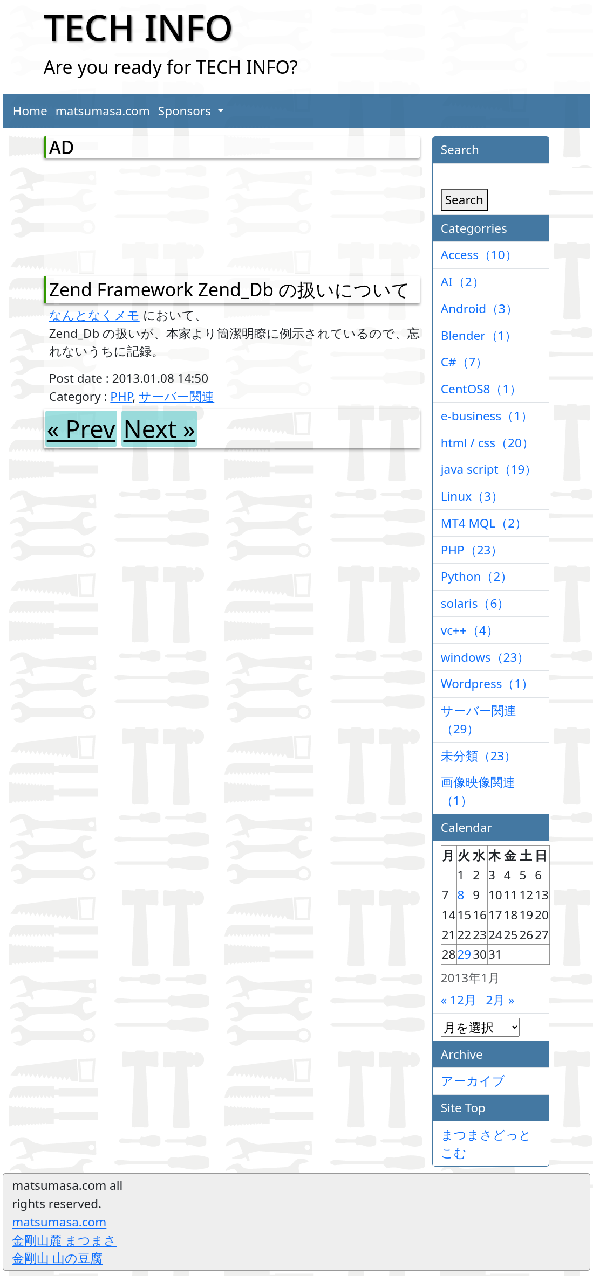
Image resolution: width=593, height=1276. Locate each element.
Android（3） (479, 308)
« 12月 (458, 999)
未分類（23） (479, 755)
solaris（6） (475, 603)
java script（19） (489, 469)
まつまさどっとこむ (486, 1143)
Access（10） (479, 254)
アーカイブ (473, 1080)
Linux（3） (472, 496)
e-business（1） (487, 415)
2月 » (500, 999)
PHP (121, 396)
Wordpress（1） (487, 683)
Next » (159, 428)
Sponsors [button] (186, 110)
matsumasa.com (103, 110)
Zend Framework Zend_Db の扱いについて (229, 289)
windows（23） (485, 657)
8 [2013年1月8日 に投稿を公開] (461, 894)
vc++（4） (470, 630)
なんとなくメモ (94, 315)
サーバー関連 (176, 396)
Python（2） (477, 576)
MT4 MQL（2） (484, 523)
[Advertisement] (106, 214)
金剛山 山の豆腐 (57, 1258)
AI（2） (463, 281)
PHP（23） (472, 550)
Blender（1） (479, 335)
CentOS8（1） (481, 388)
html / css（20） (487, 442)
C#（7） (464, 361)
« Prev (81, 428)
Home (30, 110)
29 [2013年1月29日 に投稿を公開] (465, 954)
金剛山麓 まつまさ (64, 1240)
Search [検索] (464, 199)
